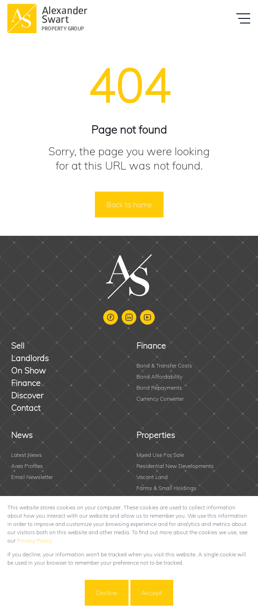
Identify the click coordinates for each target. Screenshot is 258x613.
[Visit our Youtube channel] (147, 317)
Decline (106, 593)
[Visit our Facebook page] (110, 317)
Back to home (129, 204)
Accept (151, 593)
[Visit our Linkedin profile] (129, 317)
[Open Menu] (243, 18)
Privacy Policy (34, 540)
